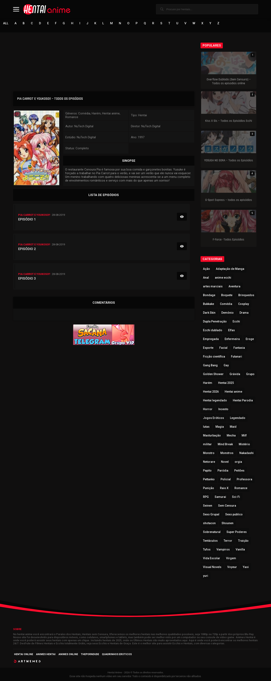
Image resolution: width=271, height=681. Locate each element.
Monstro (208, 453)
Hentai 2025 (226, 383)
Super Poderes (236, 532)
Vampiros (223, 549)
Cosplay (243, 304)
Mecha (231, 435)
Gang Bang (210, 365)
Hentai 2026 (211, 391)
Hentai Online (23, 654)
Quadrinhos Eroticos (117, 654)
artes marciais (213, 286)
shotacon (209, 523)
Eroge (250, 339)
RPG (206, 497)
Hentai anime (233, 391)
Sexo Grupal (211, 514)
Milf (244, 435)
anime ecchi (223, 277)
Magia (219, 427)
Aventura (234, 286)
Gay (226, 365)
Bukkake (208, 304)
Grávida (235, 374)
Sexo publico (234, 514)
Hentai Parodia (243, 400)
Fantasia (239, 348)
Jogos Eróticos (213, 418)
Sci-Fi (236, 497)
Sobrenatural (212, 532)
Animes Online (68, 654)
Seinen (207, 505)
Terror (228, 541)
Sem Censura (227, 505)
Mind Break (225, 444)
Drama (244, 312)
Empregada (211, 339)
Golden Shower (213, 374)
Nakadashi (246, 453)
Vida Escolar (211, 558)
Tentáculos (210, 541)
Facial (223, 348)
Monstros (226, 453)
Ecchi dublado (212, 330)
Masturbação (212, 435)
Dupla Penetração (215, 321)
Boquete (226, 295)
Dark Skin (209, 312)
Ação (206, 269)
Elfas (231, 330)
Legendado (237, 418)
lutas (206, 427)
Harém (207, 383)
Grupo (250, 374)
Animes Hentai (46, 654)
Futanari (236, 356)
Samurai (220, 497)
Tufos (207, 549)
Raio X (224, 488)
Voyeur (232, 567)
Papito (207, 470)
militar (207, 444)
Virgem (231, 558)
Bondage (209, 295)
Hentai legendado (215, 400)
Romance (240, 488)
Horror (207, 409)
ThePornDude (90, 654)
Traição (243, 541)
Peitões (239, 470)
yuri (205, 576)
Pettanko (209, 479)
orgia (238, 462)
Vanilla (240, 549)
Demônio (227, 312)
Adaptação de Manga (230, 269)
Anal (206, 277)
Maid (233, 427)
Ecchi (236, 321)
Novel (225, 462)
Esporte (208, 348)
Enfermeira (232, 339)
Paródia (222, 470)
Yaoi (246, 567)
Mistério (244, 444)
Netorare (209, 462)
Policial (226, 479)
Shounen (227, 523)
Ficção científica (214, 356)
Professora (244, 479)
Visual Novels (212, 567)
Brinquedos (246, 295)
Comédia (226, 304)
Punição (208, 488)
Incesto (223, 409)
